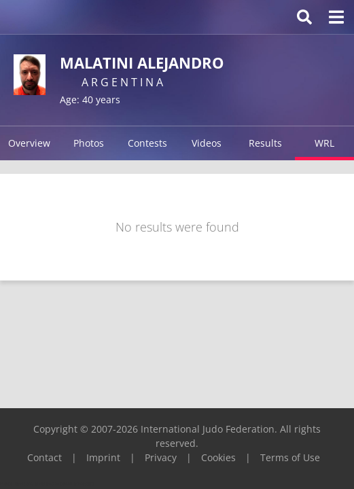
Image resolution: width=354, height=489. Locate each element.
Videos (207, 143)
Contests (147, 143)
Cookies (218, 457)
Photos (88, 143)
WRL (324, 143)
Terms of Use (290, 457)
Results (265, 143)
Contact (44, 457)
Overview (29, 143)
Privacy (161, 457)
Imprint (103, 457)
